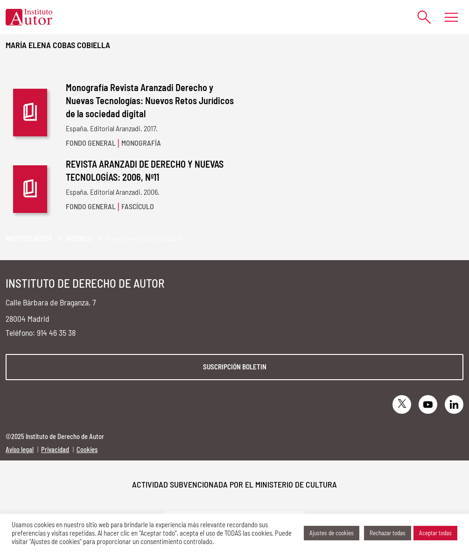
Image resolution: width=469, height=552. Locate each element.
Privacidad (55, 449)
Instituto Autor (29, 238)
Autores (79, 238)
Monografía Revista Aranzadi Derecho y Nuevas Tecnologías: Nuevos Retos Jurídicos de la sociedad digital (150, 100)
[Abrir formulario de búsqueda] (419, 17)
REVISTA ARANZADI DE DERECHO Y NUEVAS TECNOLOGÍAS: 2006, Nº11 (145, 170)
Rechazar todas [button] (388, 533)
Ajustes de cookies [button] (331, 533)
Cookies (87, 449)
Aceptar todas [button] (435, 533)
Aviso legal (20, 449)
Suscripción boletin (234, 366)
